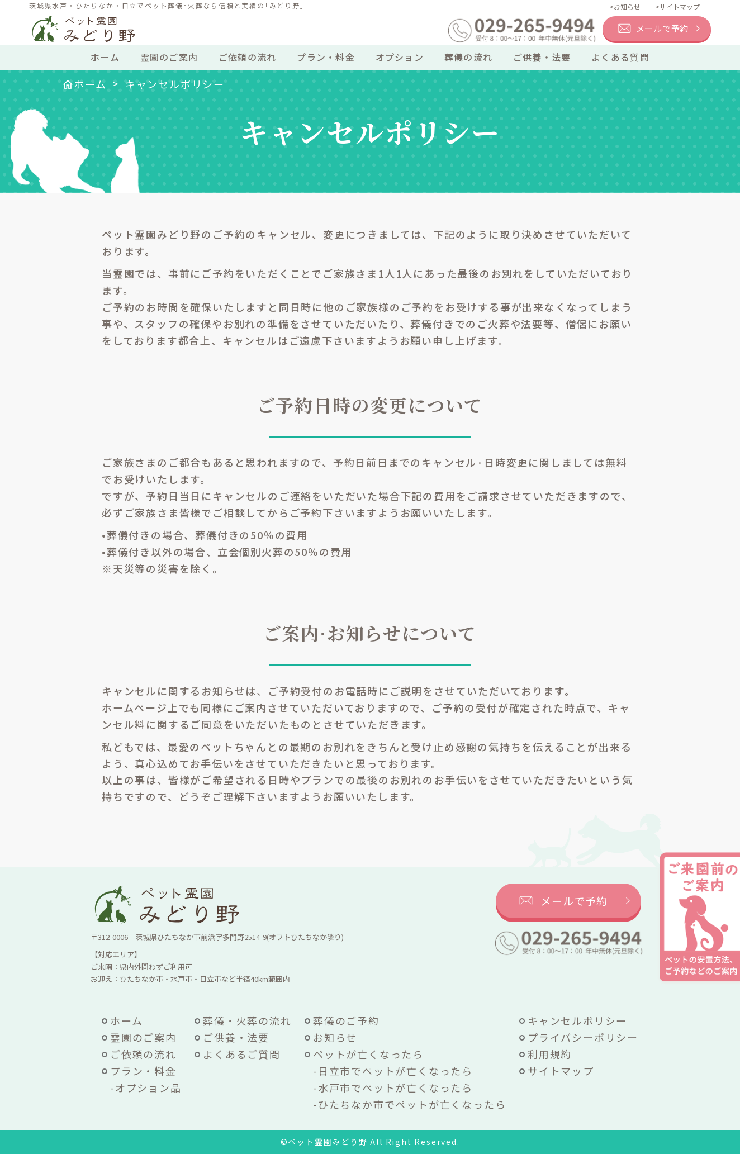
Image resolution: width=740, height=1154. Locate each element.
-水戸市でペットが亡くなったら (393, 1087)
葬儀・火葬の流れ (247, 1020)
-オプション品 (146, 1087)
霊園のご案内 (169, 57)
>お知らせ (625, 6)
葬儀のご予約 (346, 1020)
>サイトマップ (677, 6)
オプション (400, 57)
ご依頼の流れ (248, 57)
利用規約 (550, 1054)
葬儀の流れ (468, 57)
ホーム (105, 57)
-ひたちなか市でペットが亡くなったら (409, 1104)
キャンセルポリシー (577, 1020)
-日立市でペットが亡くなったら (393, 1070)
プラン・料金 (326, 57)
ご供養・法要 (542, 57)
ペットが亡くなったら (368, 1054)
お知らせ (335, 1037)
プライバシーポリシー (583, 1037)
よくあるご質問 (242, 1054)
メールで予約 (662, 28)
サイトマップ (561, 1070)
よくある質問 (620, 57)
